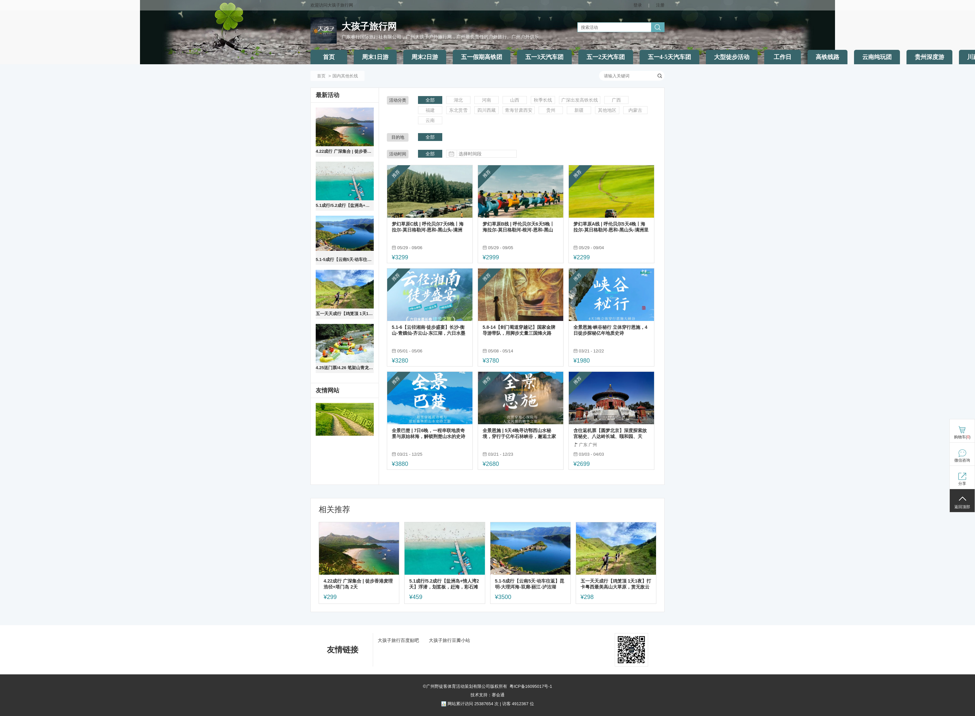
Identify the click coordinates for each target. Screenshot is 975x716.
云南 (430, 120)
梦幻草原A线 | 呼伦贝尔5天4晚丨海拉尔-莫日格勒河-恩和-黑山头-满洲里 (610, 226)
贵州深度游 (929, 57)
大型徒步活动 (731, 57)
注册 (660, 5)
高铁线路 (827, 57)
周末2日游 (424, 57)
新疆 (579, 110)
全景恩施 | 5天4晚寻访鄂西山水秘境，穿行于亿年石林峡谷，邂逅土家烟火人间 (519, 433)
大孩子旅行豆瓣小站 (449, 640)
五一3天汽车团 (544, 57)
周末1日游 (375, 57)
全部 (430, 100)
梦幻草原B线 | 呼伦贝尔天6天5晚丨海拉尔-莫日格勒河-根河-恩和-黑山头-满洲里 (518, 227)
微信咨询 (962, 460)
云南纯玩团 (877, 57)
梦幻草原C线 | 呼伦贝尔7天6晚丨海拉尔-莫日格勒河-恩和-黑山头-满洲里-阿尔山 (428, 227)
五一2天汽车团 (606, 57)
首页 (329, 57)
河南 (486, 100)
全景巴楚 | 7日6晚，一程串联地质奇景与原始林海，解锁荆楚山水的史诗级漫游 (428, 433)
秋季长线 (543, 100)
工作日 (782, 57)
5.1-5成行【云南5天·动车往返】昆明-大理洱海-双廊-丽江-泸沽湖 (345, 259)
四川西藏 (486, 110)
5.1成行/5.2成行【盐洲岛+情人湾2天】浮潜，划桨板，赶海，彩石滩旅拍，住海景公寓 (345, 205)
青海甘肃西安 (518, 110)
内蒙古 (635, 110)
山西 (514, 100)
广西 (616, 100)
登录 (637, 5)
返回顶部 (962, 507)
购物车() (962, 437)
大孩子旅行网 (369, 26)
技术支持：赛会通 (487, 694)
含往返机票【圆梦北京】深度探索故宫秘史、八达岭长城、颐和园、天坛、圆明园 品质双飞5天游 (610, 433)
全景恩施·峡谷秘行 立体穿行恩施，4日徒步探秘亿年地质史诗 (610, 330)
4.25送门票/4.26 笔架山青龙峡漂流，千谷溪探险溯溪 (345, 367)
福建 (430, 110)
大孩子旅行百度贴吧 (398, 640)
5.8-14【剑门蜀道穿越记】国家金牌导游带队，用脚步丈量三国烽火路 (519, 330)
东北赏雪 (458, 110)
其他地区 (607, 110)
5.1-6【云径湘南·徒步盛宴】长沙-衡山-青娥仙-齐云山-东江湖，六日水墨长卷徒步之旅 (428, 330)
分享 (962, 483)
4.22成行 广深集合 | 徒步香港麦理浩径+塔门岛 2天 (345, 151)
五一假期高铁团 (481, 57)
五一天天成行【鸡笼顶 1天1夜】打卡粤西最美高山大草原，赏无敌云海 (345, 313)
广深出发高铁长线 (579, 100)
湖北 (458, 100)
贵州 (550, 110)
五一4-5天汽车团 (669, 57)
